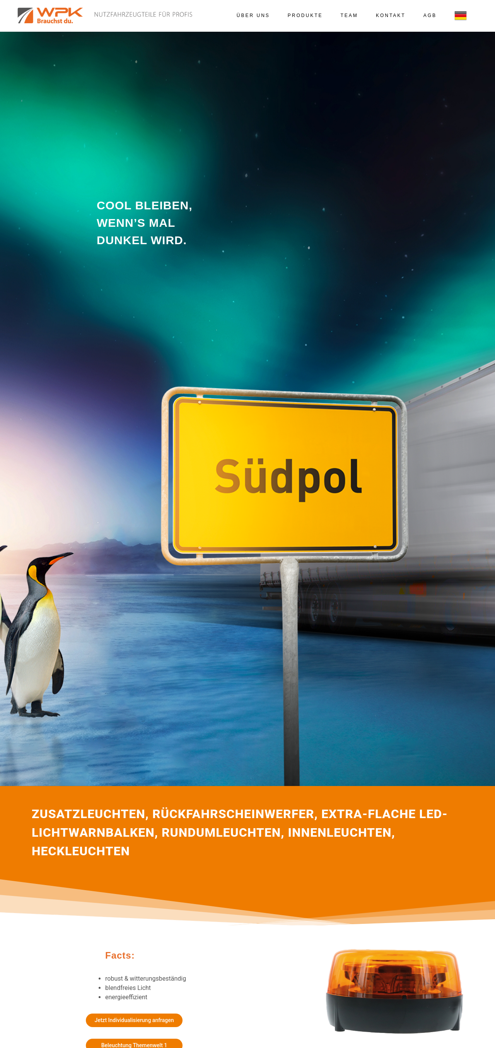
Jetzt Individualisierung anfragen (134, 1020)
